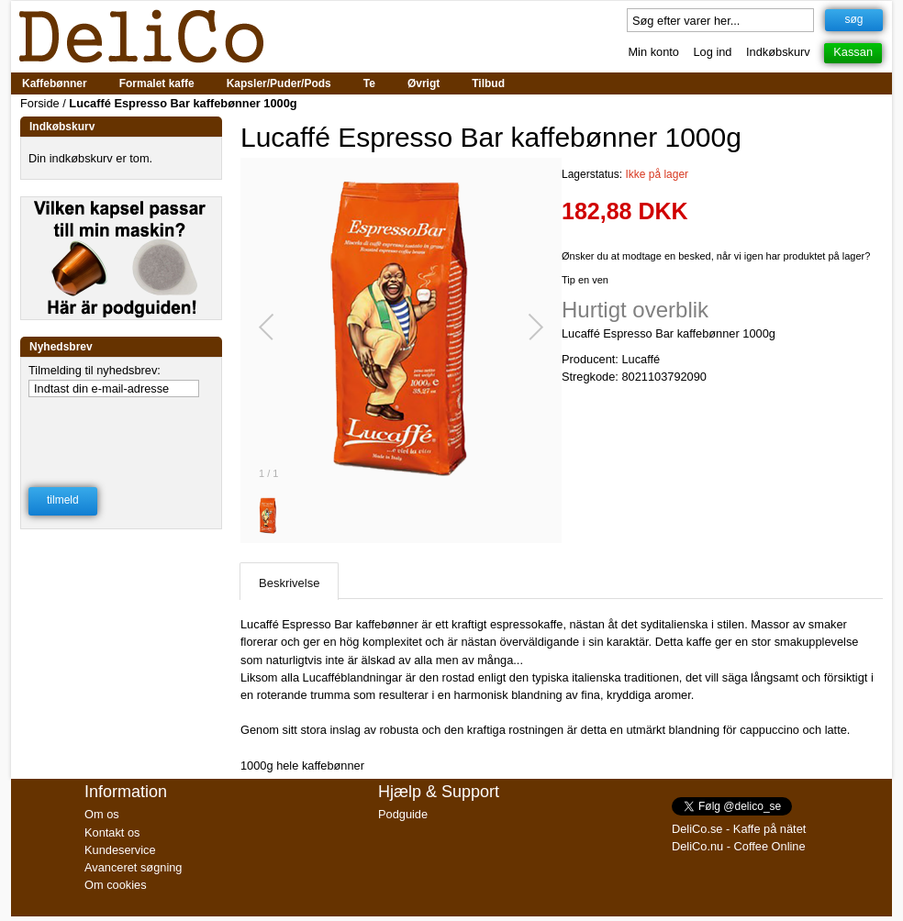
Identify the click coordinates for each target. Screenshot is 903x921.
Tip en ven (585, 279)
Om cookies (115, 885)
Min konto (653, 52)
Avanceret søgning (133, 867)
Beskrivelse (289, 583)
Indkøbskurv (778, 52)
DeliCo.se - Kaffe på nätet (739, 829)
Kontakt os (111, 832)
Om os (101, 814)
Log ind (713, 52)
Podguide (403, 814)
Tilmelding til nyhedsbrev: (94, 370)
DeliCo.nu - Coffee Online (739, 846)
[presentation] (122, 430)
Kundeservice (120, 850)
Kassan (853, 52)
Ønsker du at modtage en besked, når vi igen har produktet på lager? (716, 255)
